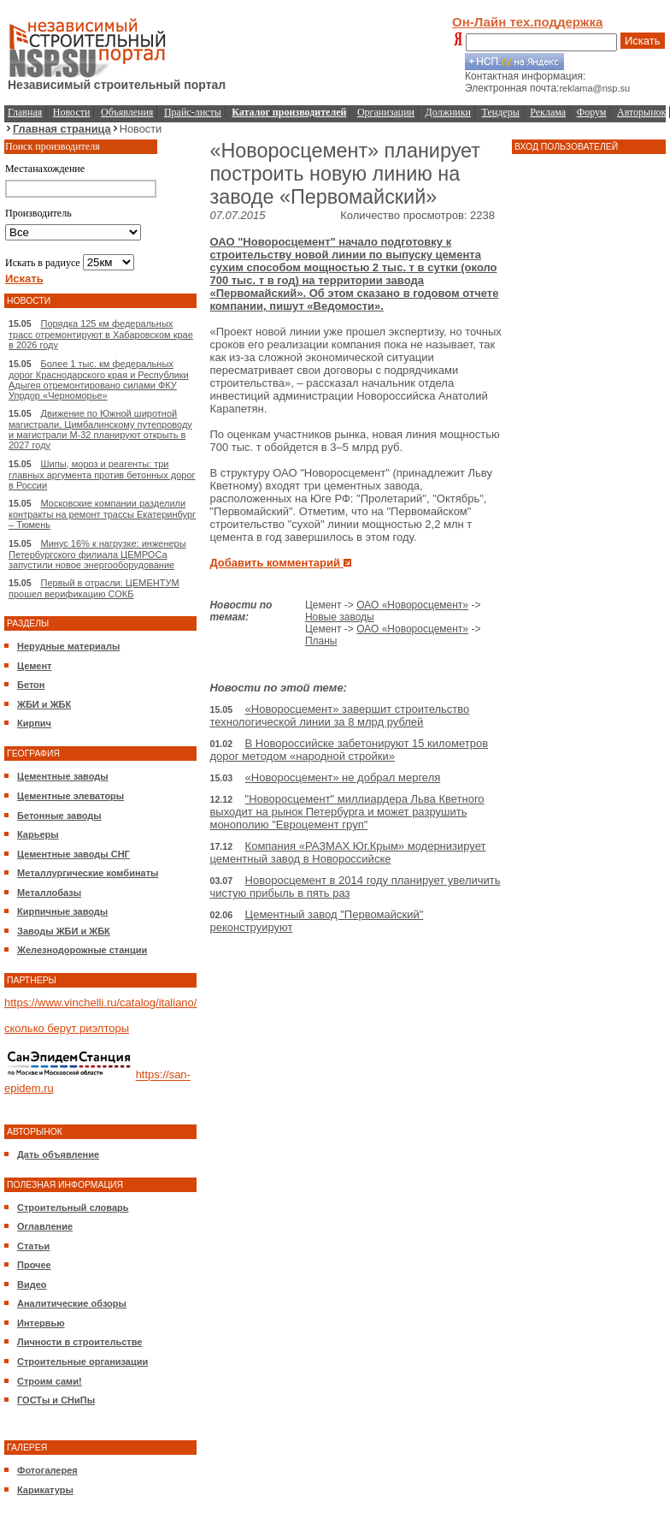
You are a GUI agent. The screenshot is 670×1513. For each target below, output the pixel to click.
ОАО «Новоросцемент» (412, 605)
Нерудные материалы (68, 646)
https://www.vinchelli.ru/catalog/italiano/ (100, 1002)
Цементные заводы (63, 776)
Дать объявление (58, 1154)
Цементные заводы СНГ (73, 854)
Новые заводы (339, 617)
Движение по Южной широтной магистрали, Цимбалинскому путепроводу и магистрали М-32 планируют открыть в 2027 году (100, 429)
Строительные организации (82, 1361)
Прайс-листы (192, 112)
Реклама (548, 112)
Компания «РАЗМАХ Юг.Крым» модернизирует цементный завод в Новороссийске (347, 852)
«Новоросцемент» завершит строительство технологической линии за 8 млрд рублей (339, 715)
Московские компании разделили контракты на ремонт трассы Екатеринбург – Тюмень (102, 514)
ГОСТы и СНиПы (56, 1400)
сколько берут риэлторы (66, 1028)
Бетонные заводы (59, 815)
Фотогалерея (47, 1470)
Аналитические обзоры (71, 1303)
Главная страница (62, 128)
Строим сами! (49, 1381)
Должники (448, 112)
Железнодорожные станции (82, 950)
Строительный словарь (73, 1207)
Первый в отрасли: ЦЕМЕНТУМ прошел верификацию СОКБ (94, 588)
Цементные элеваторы (70, 796)
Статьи (33, 1246)
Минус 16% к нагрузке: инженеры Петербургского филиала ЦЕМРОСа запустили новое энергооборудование (97, 554)
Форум (592, 112)
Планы (321, 641)
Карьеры (38, 834)
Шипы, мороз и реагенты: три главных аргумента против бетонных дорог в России (102, 474)
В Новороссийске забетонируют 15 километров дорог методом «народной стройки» (348, 749)
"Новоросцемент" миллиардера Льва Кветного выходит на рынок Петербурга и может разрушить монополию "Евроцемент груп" (346, 811)
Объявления (127, 112)
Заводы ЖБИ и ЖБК (63, 931)
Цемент (34, 666)
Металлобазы (49, 892)
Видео (32, 1284)
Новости (72, 112)
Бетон (30, 684)
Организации (385, 112)
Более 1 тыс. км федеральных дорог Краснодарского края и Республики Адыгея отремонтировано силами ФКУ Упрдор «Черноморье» (99, 379)
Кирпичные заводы (62, 911)
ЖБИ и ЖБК (44, 704)
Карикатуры (45, 1490)
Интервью (41, 1323)
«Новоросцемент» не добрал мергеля (343, 777)
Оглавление (45, 1226)
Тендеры (501, 112)
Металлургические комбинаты (87, 873)
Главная (25, 112)
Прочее (34, 1265)
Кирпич (34, 723)
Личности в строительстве (79, 1342)
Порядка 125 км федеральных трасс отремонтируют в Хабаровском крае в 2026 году (101, 334)
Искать (643, 40)
